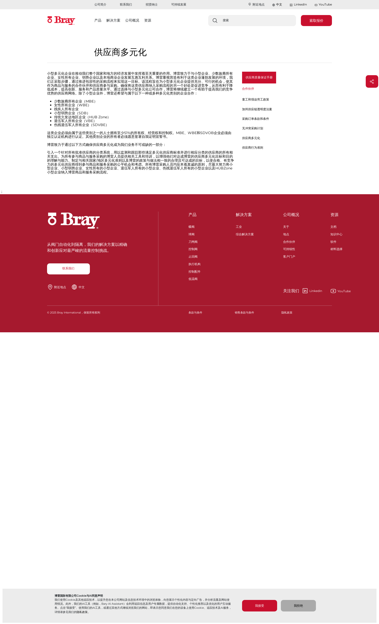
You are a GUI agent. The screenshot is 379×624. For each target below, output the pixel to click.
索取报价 (316, 20)
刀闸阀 (193, 241)
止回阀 (193, 256)
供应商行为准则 (252, 147)
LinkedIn (298, 5)
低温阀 (193, 278)
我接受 (259, 605)
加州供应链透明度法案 (257, 109)
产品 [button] (97, 20)
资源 (334, 214)
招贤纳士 (152, 4)
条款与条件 (195, 312)
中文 (279, 4)
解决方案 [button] (113, 20)
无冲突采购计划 (252, 128)
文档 (333, 226)
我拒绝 (298, 605)
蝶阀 (191, 226)
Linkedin (302, 290)
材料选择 (336, 248)
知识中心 (336, 233)
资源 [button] (147, 20)
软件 (333, 241)
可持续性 (289, 248)
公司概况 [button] (132, 20)
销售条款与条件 (244, 312)
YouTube (323, 5)
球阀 (191, 233)
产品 (192, 214)
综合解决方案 (245, 233)
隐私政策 (82, 612)
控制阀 (193, 248)
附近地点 (256, 4)
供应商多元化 (251, 138)
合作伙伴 (289, 241)
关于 (286, 226)
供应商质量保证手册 (259, 77)
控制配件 (194, 271)
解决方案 (244, 214)
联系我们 (126, 4)
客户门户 (289, 256)
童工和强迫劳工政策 (255, 99)
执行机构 (194, 263)
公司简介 (100, 4)
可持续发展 (178, 4)
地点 (286, 233)
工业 (239, 226)
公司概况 (291, 214)
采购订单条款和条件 (255, 119)
